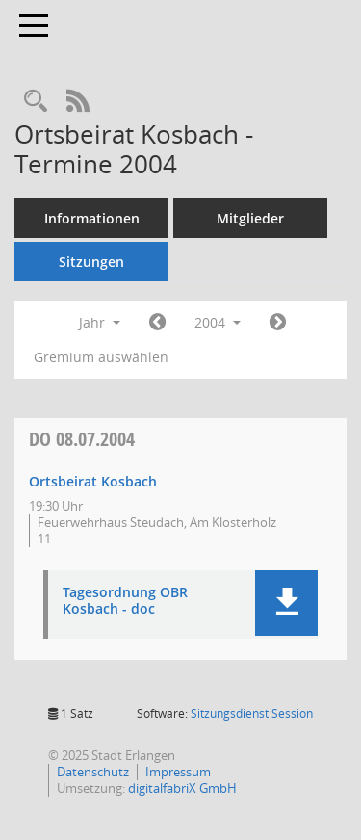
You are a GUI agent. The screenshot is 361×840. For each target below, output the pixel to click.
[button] (286, 603)
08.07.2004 (82, 439)
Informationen (92, 218)
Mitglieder (250, 218)
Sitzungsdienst (252, 713)
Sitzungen (91, 261)
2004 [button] (217, 322)
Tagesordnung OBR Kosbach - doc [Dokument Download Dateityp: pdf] (125, 601)
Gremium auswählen (101, 357)
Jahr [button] (99, 322)
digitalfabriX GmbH (182, 788)
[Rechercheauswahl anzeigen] (35, 102)
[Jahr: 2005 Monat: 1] (277, 322)
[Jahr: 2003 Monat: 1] (157, 322)
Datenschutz (93, 771)
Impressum (178, 771)
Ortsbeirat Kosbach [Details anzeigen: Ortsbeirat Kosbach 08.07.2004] (93, 481)
